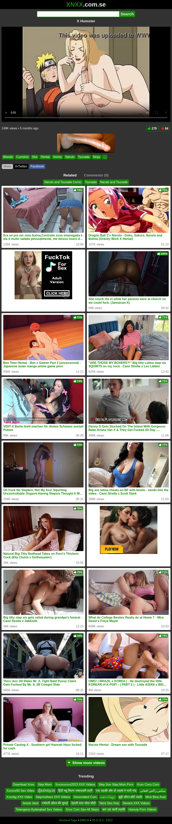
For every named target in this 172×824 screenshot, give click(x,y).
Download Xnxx (23, 784)
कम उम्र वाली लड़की (113, 809)
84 (164, 128)
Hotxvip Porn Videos (142, 809)
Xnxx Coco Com (148, 784)
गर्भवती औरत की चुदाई (55, 803)
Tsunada (91, 182)
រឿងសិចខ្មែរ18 (46, 790)
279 (152, 128)
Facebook (37, 166)
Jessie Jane (30, 803)
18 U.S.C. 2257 (102, 820)
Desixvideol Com (85, 797)
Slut (34, 157)
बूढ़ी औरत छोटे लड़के (130, 797)
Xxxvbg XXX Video (19, 797)
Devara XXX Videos (136, 803)
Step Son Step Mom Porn (115, 784)
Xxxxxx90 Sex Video (21, 790)
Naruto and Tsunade (114, 182)
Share (7, 166)
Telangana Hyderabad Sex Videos (39, 809)
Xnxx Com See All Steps (82, 809)
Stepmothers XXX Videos (53, 797)
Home (63, 820)
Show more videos (86, 763)
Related (70, 175)
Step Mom (45, 784)
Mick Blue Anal (156, 797)
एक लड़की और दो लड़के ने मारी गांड (116, 790)
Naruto (69, 157)
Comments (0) (96, 175)
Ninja (96, 157)
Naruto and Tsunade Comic (63, 182)
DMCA (84, 820)
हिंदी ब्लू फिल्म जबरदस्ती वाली (75, 790)
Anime (57, 157)
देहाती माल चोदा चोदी (83, 803)
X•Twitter (21, 166)
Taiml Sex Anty (109, 803)
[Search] (78, 14)
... (104, 157)
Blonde (8, 157)
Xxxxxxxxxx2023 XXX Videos (75, 784)
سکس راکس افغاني (152, 790)
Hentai (45, 157)
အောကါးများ (107, 797)
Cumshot (22, 157)
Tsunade (84, 157)
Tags (73, 820)
